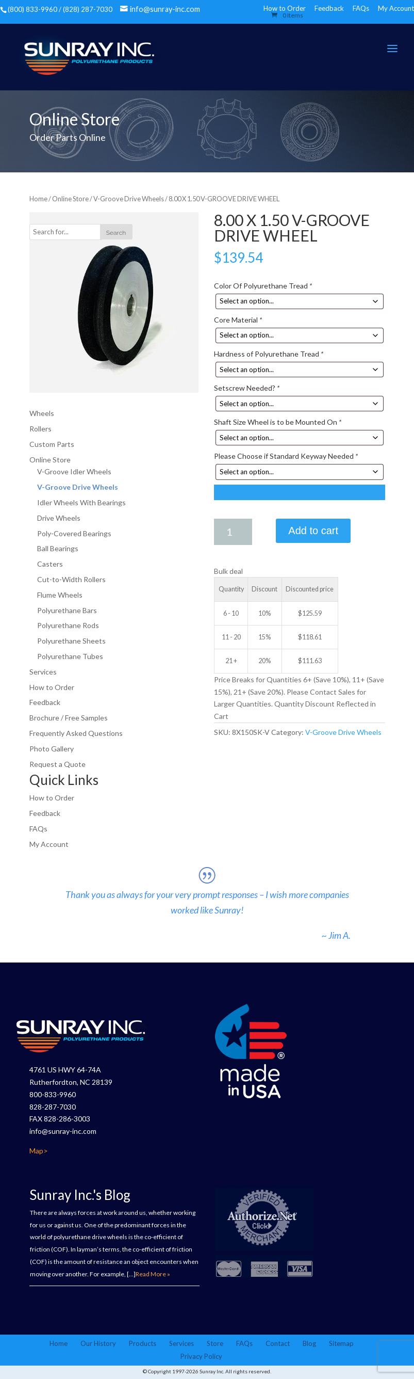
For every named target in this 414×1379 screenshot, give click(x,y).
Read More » (153, 1275)
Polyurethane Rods (68, 625)
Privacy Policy (201, 1357)
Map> (38, 1151)
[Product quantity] (233, 532)
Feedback (329, 8)
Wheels (41, 413)
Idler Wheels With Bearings (81, 503)
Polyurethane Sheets (71, 641)
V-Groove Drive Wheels (128, 199)
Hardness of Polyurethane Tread (268, 354)
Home (38, 199)
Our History (98, 1344)
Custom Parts (51, 444)
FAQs (361, 8)
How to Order (51, 687)
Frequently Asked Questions (76, 733)
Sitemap (341, 1344)
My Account (396, 8)
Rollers (40, 429)
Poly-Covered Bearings (74, 533)
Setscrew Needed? (246, 388)
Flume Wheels (59, 594)
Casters (50, 564)
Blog (309, 1344)
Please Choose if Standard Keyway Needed (286, 456)
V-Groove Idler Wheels (74, 472)
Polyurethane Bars (67, 610)
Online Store (70, 199)
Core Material (238, 320)
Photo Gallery (51, 748)
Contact (278, 1344)
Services (43, 671)
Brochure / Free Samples (68, 718)
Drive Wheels (58, 518)
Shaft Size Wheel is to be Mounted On (277, 422)
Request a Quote (57, 764)
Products (142, 1344)
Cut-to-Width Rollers (71, 579)
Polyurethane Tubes (70, 656)
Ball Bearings (57, 548)
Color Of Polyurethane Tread (263, 285)
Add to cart (313, 530)
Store (215, 1344)
